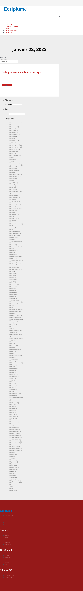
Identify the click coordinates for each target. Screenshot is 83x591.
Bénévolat (14, 167)
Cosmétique (14, 195)
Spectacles (14, 462)
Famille (13, 254)
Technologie (15, 467)
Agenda (13, 129)
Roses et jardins (16, 435)
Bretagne (14, 178)
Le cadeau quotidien (16, 317)
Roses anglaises (16, 431)
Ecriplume (15, 9)
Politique (14, 408)
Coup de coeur (15, 201)
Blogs (13, 172)
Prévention (14, 416)
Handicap (14, 273)
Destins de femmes (17, 224)
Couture (13, 203)
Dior (12, 229)
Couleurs (14, 199)
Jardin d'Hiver (15, 300)
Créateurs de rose (16, 205)
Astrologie (14, 142)
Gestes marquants (16, 269)
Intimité (14, 292)
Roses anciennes (16, 429)
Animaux (14, 132)
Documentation (15, 231)
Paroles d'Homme (16, 393)
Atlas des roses (15, 149)
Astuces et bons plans (17, 144)
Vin (12, 488)
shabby (13, 456)
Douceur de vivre (16, 233)
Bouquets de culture (12, 26)
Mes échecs (14, 359)
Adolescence (15, 127)
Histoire (14, 279)
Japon (13, 296)
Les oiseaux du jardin (17, 338)
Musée (13, 372)
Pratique (14, 414)
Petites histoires (15, 401)
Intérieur (13, 288)
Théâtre (13, 473)
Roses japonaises (16, 439)
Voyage (14, 490)
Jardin (14, 298)
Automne (14, 153)
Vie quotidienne (16, 483)
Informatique (15, 285)
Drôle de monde (15, 235)
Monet (13, 370)
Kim (13, 307)
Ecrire (13, 239)
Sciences (14, 454)
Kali (13, 305)
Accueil (8, 20)
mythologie (14, 376)
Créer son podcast (16, 208)
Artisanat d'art (15, 140)
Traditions (14, 477)
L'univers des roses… (17, 309)
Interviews (14, 290)
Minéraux (14, 365)
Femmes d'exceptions (17, 256)
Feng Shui (14, 258)
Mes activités (9, 32)
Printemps (14, 418)
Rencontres (15, 422)
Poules (14, 412)
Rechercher (3, 57)
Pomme (14, 410)
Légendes (14, 325)
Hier (13, 277)
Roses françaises (16, 437)
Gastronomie (15, 267)
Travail (13, 479)
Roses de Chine (15, 433)
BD (12, 161)
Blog (7, 22)
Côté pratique (15, 197)
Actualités (15, 125)
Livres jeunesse (16, 349)
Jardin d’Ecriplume (11, 30)
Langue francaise (16, 315)
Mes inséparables (16, 361)
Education (14, 243)
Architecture (14, 136)
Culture (13, 212)
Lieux (13, 340)
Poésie (13, 406)
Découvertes (15, 218)
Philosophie (15, 403)
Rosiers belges (15, 446)
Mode (13, 366)
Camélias (14, 182)
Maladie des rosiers (16, 355)
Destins (14, 222)
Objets (13, 384)
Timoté (13, 475)
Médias (13, 357)
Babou (13, 159)
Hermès (13, 275)
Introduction (14, 294)
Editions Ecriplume (16, 241)
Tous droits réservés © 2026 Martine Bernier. (41, 588)
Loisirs (13, 351)
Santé (13, 452)
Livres (7, 28)
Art (13, 138)
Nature (13, 378)
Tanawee (14, 465)
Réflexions (14, 420)
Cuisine (14, 210)
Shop (13, 458)
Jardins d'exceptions (17, 302)
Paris (13, 391)
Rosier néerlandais (16, 441)
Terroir (13, 471)
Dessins (14, 220)
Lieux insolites (15, 342)
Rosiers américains (16, 444)
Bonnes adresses (16, 174)
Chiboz (13, 188)
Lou (12, 353)
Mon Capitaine (16, 368)
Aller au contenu (4, 1)
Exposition (14, 250)
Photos (13, 404)
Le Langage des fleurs (17, 319)
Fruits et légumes (16, 262)
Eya (13, 252)
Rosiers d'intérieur (16, 448)
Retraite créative (15, 427)
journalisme (14, 304)
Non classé (15, 382)
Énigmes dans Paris (16, 247)
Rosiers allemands (16, 443)
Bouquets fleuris (16, 176)
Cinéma (14, 189)
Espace (13, 248)
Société (14, 460)
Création (13, 207)
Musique (14, 374)
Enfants (14, 245)
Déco (13, 216)
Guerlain (13, 271)
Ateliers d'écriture (16, 148)
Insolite (14, 287)
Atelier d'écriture (16, 146)
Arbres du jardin (16, 134)
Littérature (14, 345)
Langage (14, 313)
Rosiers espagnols (16, 450)
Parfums (14, 385)
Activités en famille (16, 123)
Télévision (14, 469)
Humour (14, 283)
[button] (32, 17)
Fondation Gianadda (17, 260)
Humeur (14, 281)
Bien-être (14, 168)
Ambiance (14, 130)
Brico (13, 180)
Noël (13, 380)
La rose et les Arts (16, 311)
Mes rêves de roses (17, 363)
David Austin (15, 214)
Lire (13, 344)
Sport (13, 464)
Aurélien (14, 151)
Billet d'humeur (15, 170)
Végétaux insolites (16, 481)
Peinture (14, 395)
